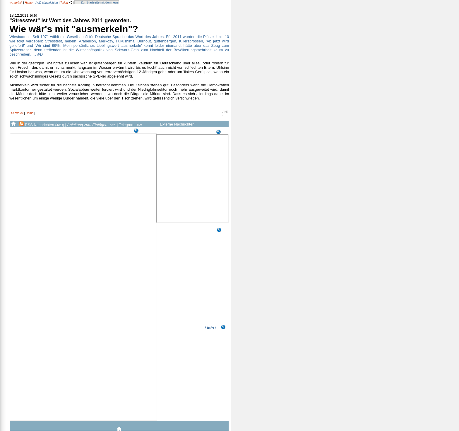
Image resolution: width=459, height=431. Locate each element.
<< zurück (15, 2)
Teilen (66, 2)
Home (28, 2)
